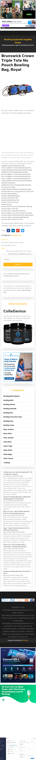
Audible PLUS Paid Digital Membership (14, 172)
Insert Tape (7, 446)
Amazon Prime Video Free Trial (12, 219)
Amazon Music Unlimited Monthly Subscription (17, 215)
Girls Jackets (8, 438)
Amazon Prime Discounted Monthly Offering (16, 206)
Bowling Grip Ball (9, 409)
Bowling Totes (16, 235)
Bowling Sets (8, 421)
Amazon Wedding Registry (10, 196)
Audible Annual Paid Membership (12, 166)
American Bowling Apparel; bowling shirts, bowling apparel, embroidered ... (17, 498)
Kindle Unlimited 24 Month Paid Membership (16, 170)
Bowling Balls (8, 400)
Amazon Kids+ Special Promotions (13, 211)
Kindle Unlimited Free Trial (10, 200)
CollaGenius (14, 311)
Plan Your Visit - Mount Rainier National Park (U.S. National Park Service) (16, 512)
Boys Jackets (8, 429)
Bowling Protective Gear (12, 417)
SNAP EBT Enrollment (8, 183)
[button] (18, 51)
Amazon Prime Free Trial (9, 198)
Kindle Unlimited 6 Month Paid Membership (16, 189)
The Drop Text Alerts (8, 187)
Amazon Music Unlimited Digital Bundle (15, 217)
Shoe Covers (8, 458)
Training (6, 463)
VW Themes (25, 640)
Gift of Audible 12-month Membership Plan (16, 168)
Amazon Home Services (9, 202)
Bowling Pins (8, 413)
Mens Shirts (7, 450)
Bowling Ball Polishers (11, 396)
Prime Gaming (6, 204)
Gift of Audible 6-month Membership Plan (16, 176)
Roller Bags (7, 454)
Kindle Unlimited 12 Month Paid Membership (16, 181)
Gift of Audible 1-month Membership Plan (15, 179)
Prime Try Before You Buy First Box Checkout (16, 213)
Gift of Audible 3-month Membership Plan (16, 174)
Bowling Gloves (9, 404)
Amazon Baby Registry (9, 194)
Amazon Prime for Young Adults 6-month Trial (17, 191)
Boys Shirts (7, 434)
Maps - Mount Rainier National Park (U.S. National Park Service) (17, 529)
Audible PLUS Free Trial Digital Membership (16, 185)
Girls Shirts (7, 442)
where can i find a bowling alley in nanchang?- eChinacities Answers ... (16, 546)
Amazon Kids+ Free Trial (9, 209)
